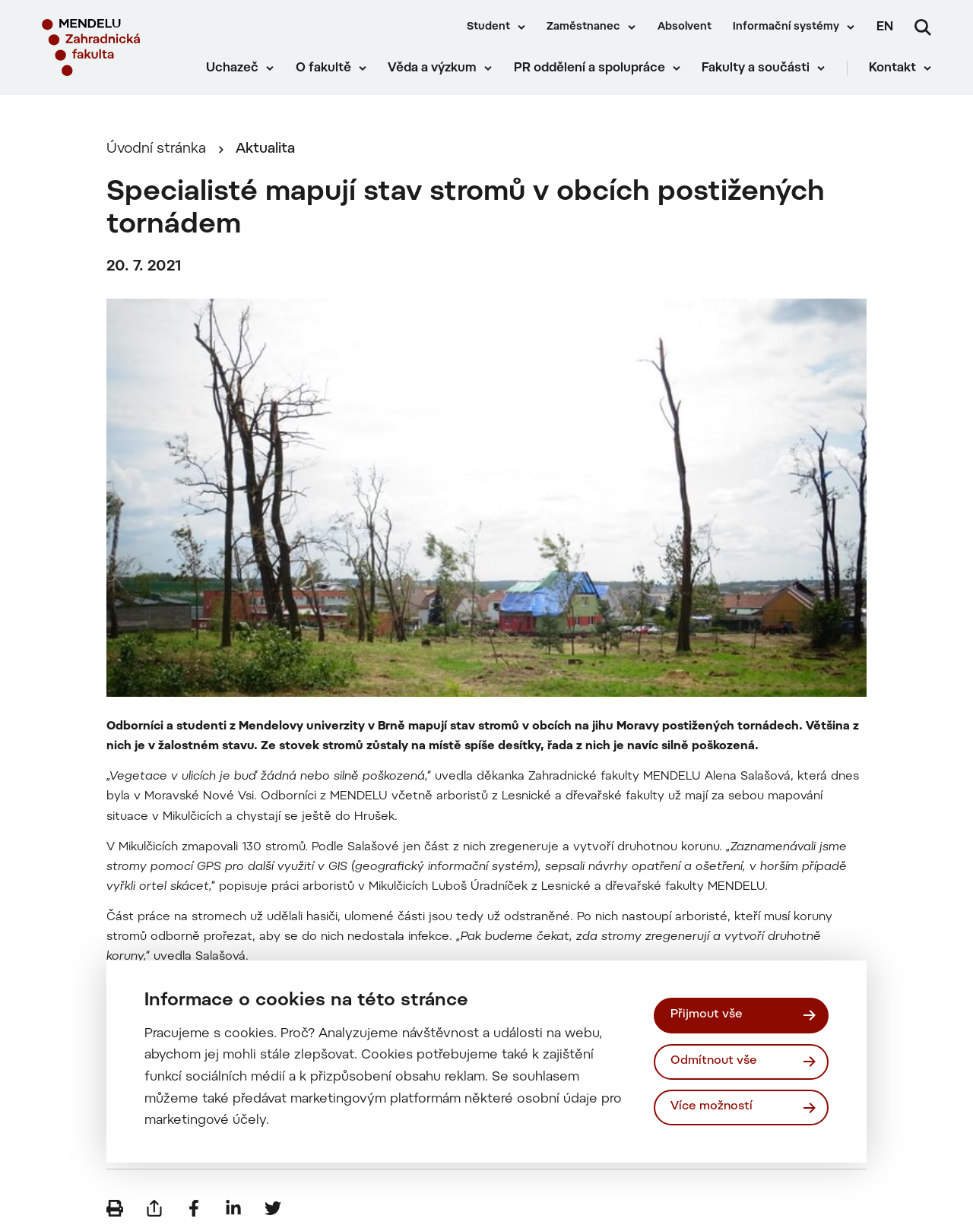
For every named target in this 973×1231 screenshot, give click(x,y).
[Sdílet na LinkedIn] (233, 1208)
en (884, 27)
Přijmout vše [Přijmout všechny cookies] (706, 1015)
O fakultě (323, 68)
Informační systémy (786, 27)
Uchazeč (232, 68)
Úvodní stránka (156, 149)
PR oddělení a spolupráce (589, 68)
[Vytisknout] (114, 1208)
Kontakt (892, 68)
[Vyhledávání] (922, 27)
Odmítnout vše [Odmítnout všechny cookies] (713, 1061)
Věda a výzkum (432, 68)
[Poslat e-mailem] (154, 1208)
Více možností (711, 1106)
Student (488, 27)
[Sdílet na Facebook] (193, 1208)
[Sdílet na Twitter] (273, 1208)
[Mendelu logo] (113, 47)
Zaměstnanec (583, 27)
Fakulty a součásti (756, 68)
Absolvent (685, 27)
